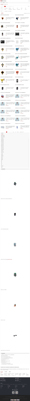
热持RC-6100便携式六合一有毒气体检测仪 (20, 22)
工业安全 (2, 153)
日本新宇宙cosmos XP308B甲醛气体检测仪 (5, 92)
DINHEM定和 (23, 374)
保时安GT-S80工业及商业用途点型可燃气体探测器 (20, 69)
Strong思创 (27, 374)
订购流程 (8, 387)
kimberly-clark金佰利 (17, 374)
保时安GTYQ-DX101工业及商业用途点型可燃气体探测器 (21, 61)
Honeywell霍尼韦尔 (7, 384)
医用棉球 (2, 159)
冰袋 (1, 163)
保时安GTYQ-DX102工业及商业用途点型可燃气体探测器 (6, 69)
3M (26, 373)
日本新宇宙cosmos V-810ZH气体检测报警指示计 (20, 100)
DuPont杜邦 (5, 374)
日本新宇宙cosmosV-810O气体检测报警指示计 (5, 100)
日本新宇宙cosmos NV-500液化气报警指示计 (5, 123)
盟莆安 (5, 9)
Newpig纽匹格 (1, 374)
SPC (0, 373)
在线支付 (15, 387)
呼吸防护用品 (2, 140)
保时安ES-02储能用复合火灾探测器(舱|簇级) (20, 30)
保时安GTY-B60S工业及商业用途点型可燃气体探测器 (21, 53)
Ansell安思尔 (20, 373)
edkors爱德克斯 (10, 9)
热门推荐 (6, 371)
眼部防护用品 (2, 145)
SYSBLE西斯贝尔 (24, 373)
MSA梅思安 (9, 374)
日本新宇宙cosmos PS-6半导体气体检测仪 (20, 123)
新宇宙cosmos (14, 9)
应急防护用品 (2, 139)
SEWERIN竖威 (18, 9)
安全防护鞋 (2, 150)
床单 (1, 164)
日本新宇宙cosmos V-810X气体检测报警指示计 (20, 92)
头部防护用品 (2, 144)
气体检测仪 (4, 2)
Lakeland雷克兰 (9, 373)
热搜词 (10, 371)
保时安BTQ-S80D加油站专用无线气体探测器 (5, 53)
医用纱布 (2, 158)
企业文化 (1, 387)
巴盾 (11, 374)
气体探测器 (2, 134)
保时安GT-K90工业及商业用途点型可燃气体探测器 (6, 61)
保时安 (25, 9)
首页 (1, 2)
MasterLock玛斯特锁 (13, 373)
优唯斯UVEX (20, 374)
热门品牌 (1, 371)
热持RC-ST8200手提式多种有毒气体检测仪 (5, 22)
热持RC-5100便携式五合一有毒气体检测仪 (5, 30)
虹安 (21, 9)
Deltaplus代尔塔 (5, 373)
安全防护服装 (2, 149)
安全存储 (2, 154)
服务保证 (23, 387)
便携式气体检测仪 (3, 135)
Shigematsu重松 (16, 373)
